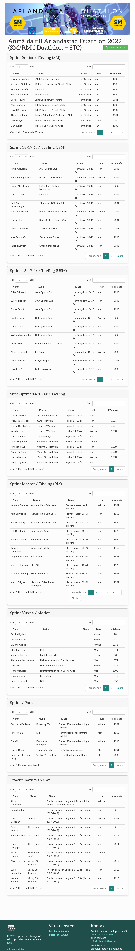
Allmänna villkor (16, 949)
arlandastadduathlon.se (104, 934)
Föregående (88, 132)
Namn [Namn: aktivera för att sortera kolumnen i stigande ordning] (16, 73)
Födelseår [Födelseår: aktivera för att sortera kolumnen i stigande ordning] (115, 73)
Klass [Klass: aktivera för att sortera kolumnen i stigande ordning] (84, 73)
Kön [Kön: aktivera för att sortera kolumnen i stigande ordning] (99, 73)
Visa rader (22, 66)
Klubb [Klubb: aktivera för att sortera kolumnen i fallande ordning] (41, 73)
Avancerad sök (116, 47)
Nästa (119, 132)
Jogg (9, 942)
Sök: (106, 66)
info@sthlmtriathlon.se (103, 941)
